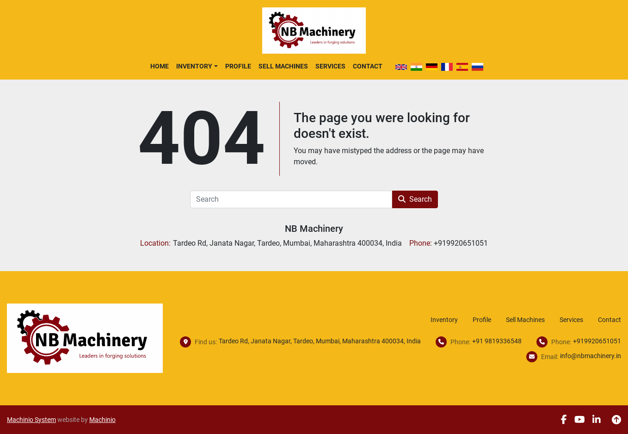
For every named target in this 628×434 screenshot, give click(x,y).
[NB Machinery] (85, 337)
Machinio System (31, 419)
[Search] (291, 199)
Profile (238, 66)
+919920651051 (597, 341)
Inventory (194, 66)
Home (159, 66)
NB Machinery (314, 228)
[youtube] (580, 420)
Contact (367, 66)
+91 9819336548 (497, 341)
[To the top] (616, 420)
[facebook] (564, 420)
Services (330, 66)
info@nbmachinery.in (590, 356)
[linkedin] (596, 420)
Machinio (102, 419)
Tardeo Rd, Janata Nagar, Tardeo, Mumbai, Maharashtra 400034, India (320, 341)
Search (415, 199)
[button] (196, 66)
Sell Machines (283, 66)
